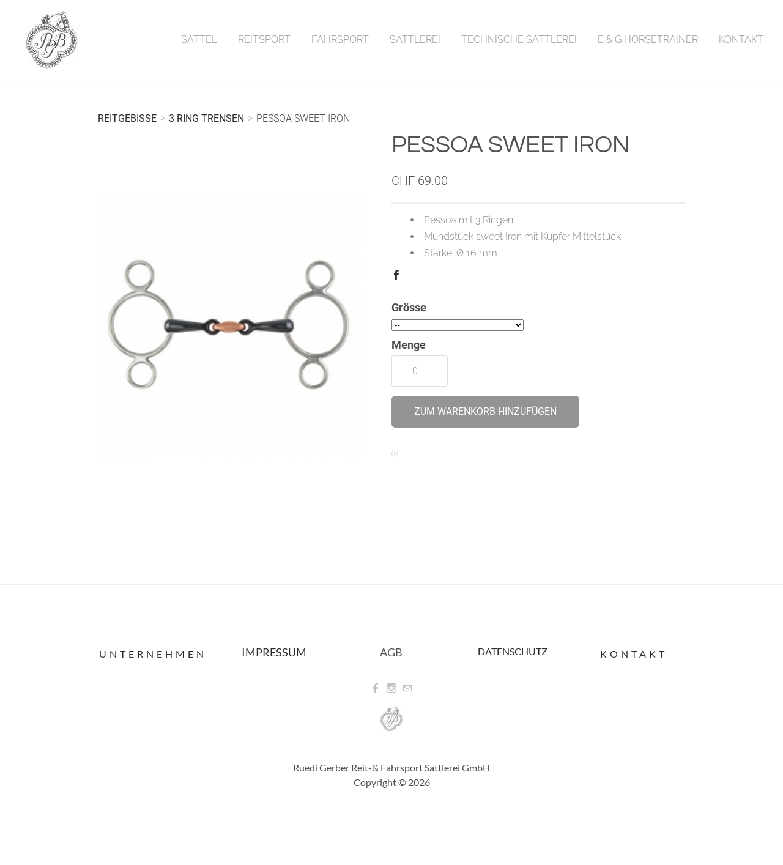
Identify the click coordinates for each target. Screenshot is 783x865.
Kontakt (741, 39)
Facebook (399, 277)
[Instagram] (391, 688)
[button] (485, 412)
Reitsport (264, 39)
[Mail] (407, 688)
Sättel (199, 39)
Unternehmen (153, 653)
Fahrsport (340, 39)
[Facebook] (375, 688)
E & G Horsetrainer (648, 39)
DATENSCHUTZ (512, 651)
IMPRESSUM (274, 652)
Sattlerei (415, 39)
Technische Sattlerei (519, 39)
